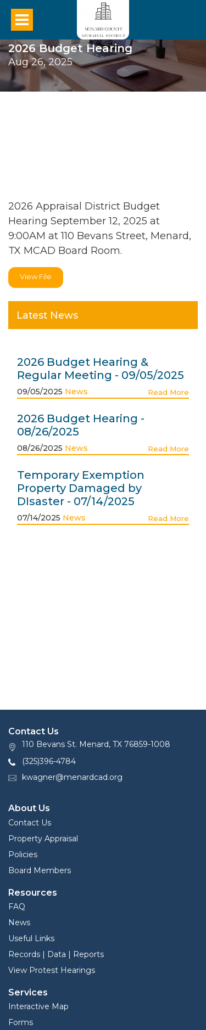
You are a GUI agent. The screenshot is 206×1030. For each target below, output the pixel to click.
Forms (20, 1022)
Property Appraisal (43, 839)
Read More (168, 392)
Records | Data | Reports (56, 954)
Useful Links (31, 938)
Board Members (39, 870)
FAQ (16, 907)
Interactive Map (38, 1006)
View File (36, 276)
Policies (22, 854)
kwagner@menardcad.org (72, 777)
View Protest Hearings (51, 970)
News (76, 392)
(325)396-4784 (49, 761)
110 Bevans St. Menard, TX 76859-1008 (96, 744)
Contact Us (29, 823)
